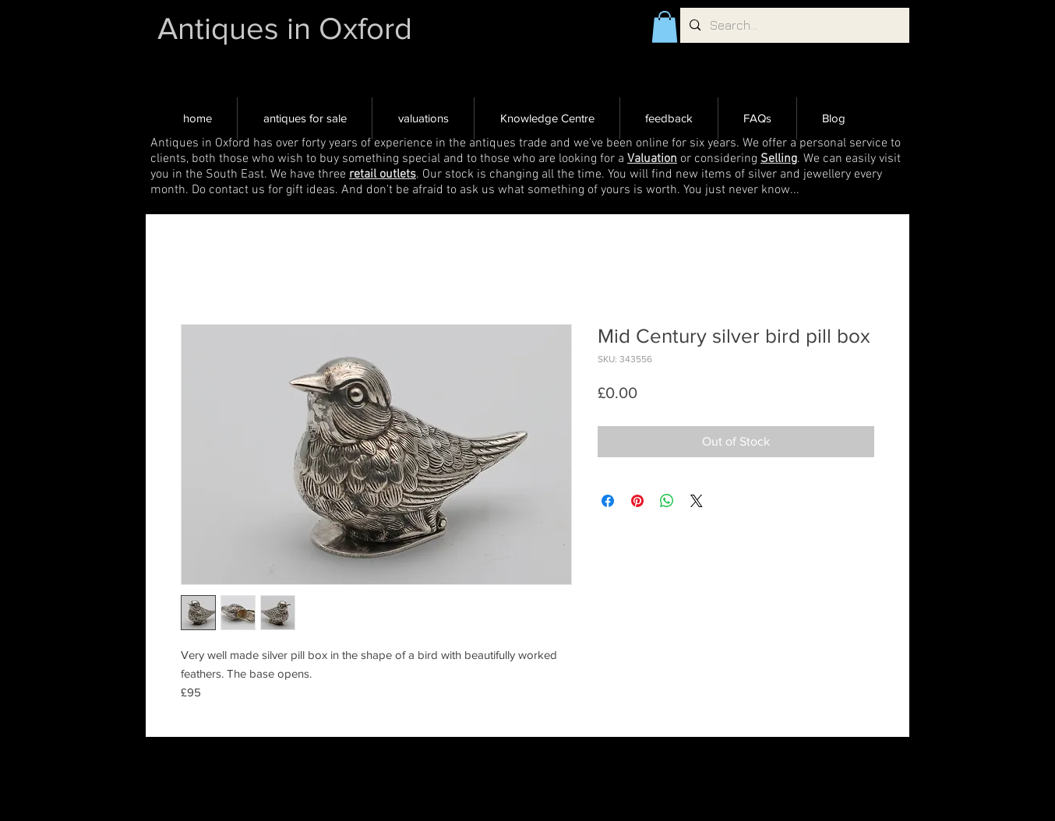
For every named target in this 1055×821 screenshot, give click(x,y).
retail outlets (382, 174)
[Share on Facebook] (607, 501)
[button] (664, 27)
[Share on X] (696, 501)
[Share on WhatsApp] (667, 501)
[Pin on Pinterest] (637, 501)
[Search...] (793, 25)
